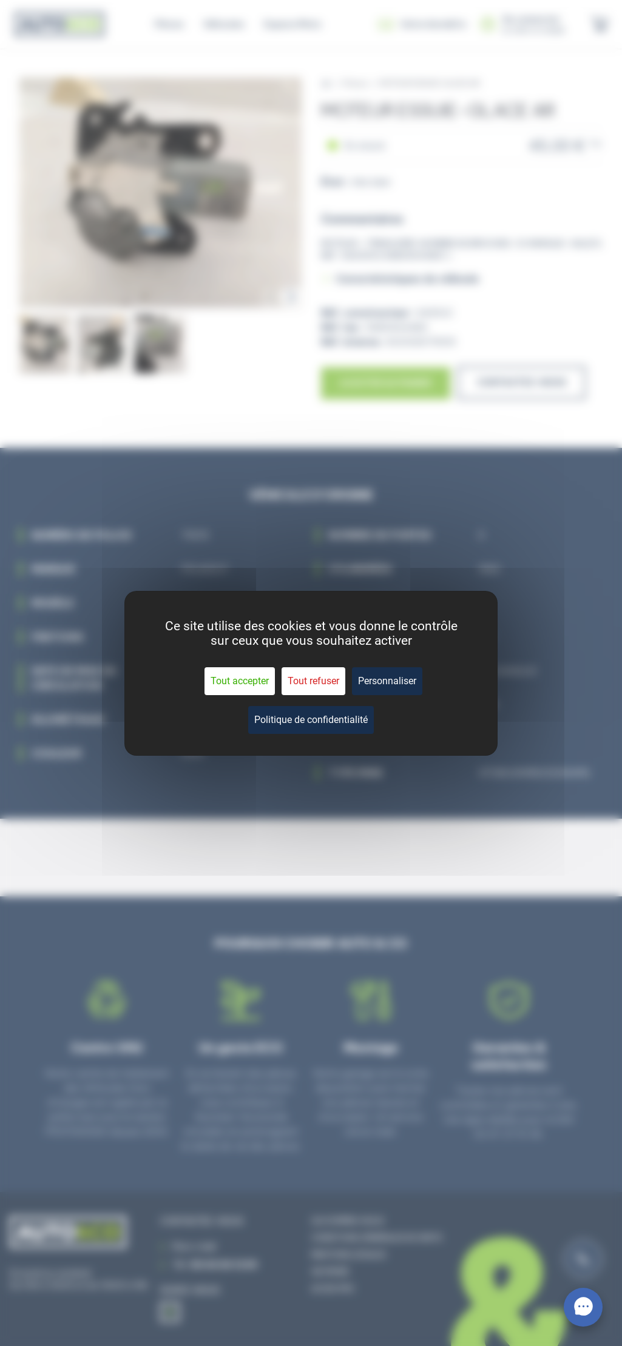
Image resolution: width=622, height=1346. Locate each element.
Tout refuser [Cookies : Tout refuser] (313, 681)
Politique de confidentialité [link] (311, 719)
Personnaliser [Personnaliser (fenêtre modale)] (387, 681)
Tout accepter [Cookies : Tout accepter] (240, 681)
